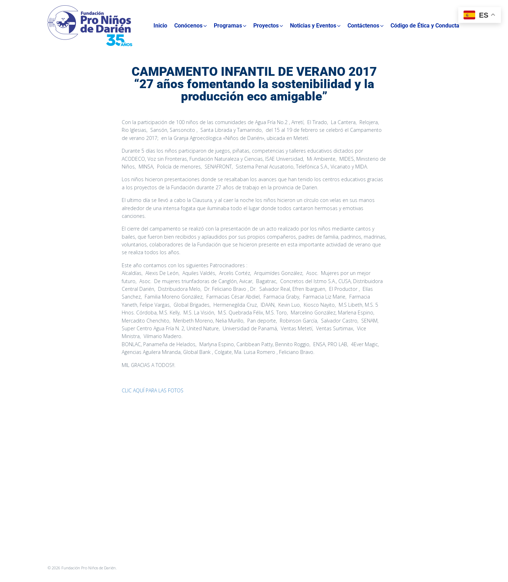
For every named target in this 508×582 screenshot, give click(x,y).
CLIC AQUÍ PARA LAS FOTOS (152, 390)
